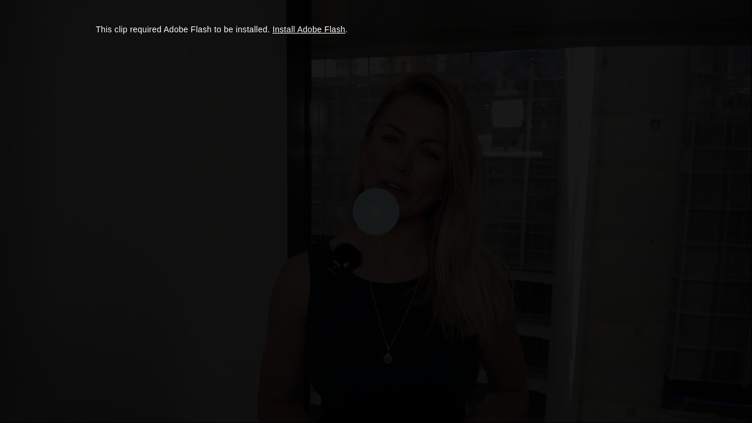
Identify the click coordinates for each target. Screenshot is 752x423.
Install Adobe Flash (309, 29)
